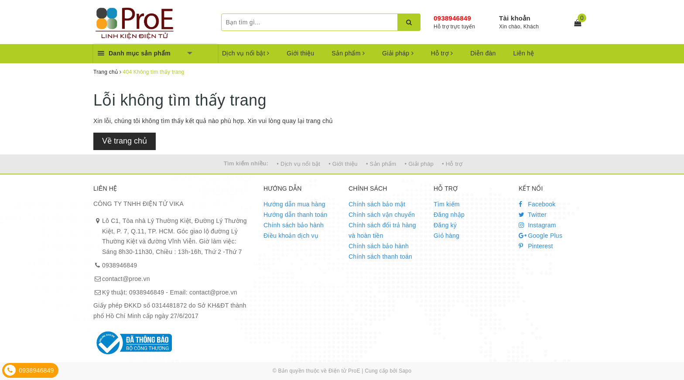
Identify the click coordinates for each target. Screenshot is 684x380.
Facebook (537, 204)
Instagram (537, 225)
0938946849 (452, 18)
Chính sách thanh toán (380, 256)
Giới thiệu (300, 53)
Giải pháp (398, 53)
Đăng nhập (449, 214)
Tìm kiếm (447, 204)
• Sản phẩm (381, 164)
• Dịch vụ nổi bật (298, 164)
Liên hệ (523, 53)
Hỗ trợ (442, 53)
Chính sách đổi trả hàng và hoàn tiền (382, 230)
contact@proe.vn (126, 278)
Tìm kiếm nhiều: (246, 163)
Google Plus (540, 235)
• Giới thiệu (343, 164)
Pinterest (536, 246)
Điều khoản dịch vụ (290, 235)
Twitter (533, 214)
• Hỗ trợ (452, 164)
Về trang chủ (124, 141)
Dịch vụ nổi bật (245, 53)
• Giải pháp (419, 164)
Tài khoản (514, 18)
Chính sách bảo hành (293, 225)
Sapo (405, 371)
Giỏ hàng (446, 235)
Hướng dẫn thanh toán (295, 214)
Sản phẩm (348, 53)
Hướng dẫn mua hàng (294, 204)
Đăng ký (445, 225)
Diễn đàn (483, 53)
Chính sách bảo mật (377, 204)
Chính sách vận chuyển (382, 214)
